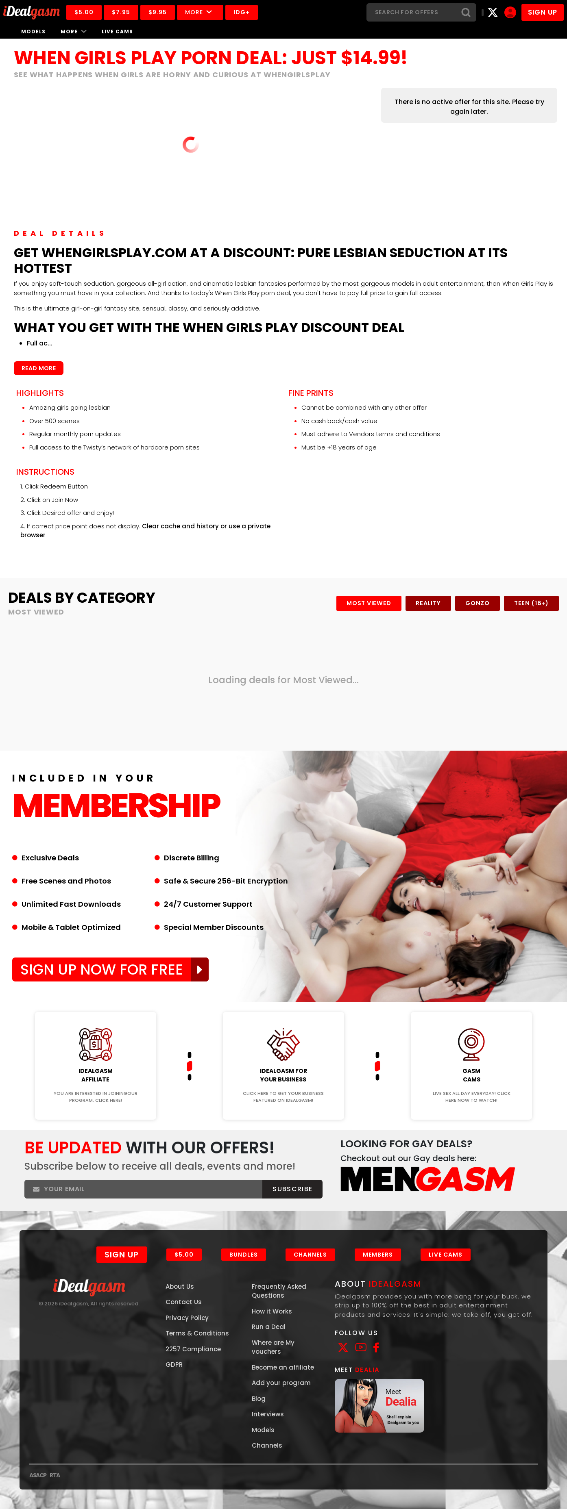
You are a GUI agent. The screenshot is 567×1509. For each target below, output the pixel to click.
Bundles (243, 1255)
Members (378, 1255)
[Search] (411, 12)
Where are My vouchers (273, 1347)
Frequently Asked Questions (279, 1291)
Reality (428, 603)
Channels (310, 1255)
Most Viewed (369, 603)
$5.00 (84, 12)
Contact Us (184, 1302)
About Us (180, 1286)
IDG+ (241, 12)
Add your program (281, 1383)
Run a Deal (269, 1326)
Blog (259, 1398)
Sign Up (122, 1254)
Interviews (268, 1414)
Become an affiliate (283, 1367)
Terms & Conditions (197, 1333)
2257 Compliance (193, 1349)
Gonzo (477, 603)
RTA (55, 1475)
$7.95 (121, 12)
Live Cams (117, 31)
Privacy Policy (187, 1318)
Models (33, 31)
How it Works (272, 1311)
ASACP (37, 1475)
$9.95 (157, 12)
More (200, 12)
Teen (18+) (531, 603)
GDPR (174, 1364)
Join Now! (95, 1006)
